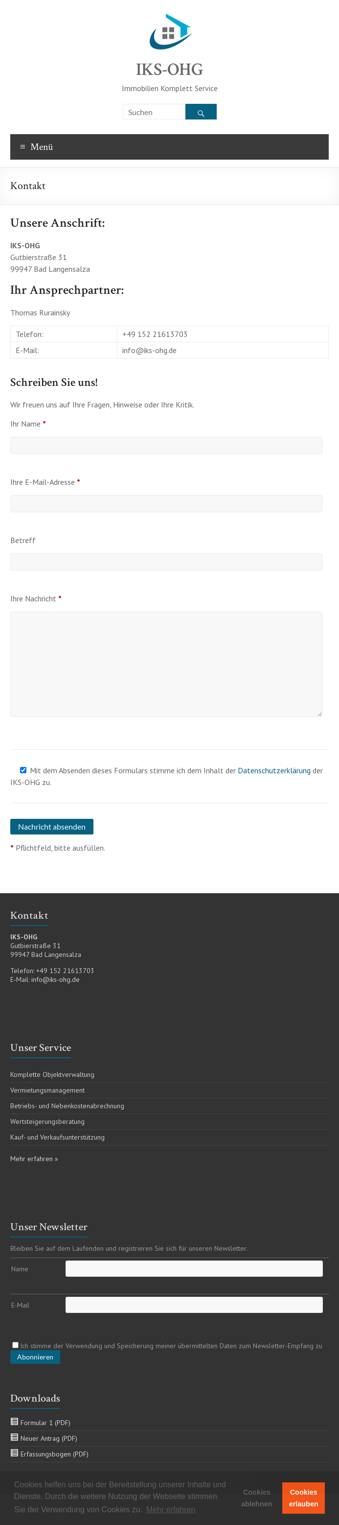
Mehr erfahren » (34, 1158)
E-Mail (20, 1305)
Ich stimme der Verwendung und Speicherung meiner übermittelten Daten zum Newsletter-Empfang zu (167, 1345)
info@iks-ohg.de (55, 979)
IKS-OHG (169, 69)
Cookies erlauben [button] (303, 1498)
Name (19, 1268)
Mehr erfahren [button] (171, 1509)
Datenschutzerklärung (274, 770)
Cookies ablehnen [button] (256, 1498)
